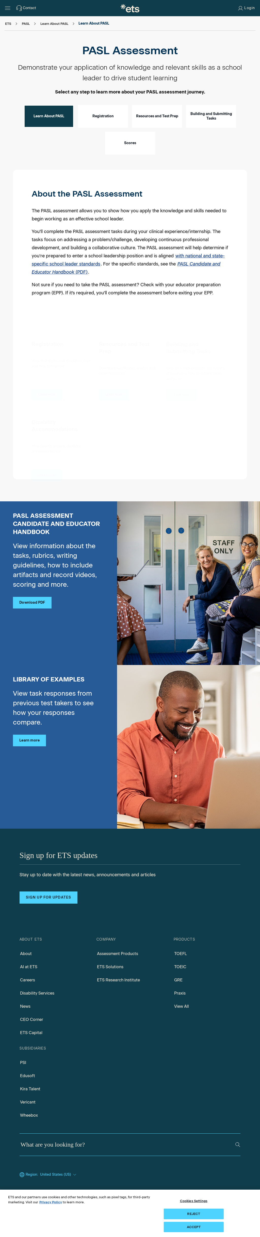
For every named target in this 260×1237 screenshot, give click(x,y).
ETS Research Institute (118, 980)
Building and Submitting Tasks (211, 116)
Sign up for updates (48, 897)
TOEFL (180, 953)
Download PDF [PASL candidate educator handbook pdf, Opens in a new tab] (32, 602)
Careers (27, 980)
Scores (130, 143)
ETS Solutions (110, 966)
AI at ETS (28, 966)
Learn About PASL (49, 116)
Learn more (29, 740)
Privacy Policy (50, 1208)
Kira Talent (30, 1089)
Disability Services (37, 993)
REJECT (193, 1220)
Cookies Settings (193, 1207)
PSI (23, 1062)
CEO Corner (31, 1019)
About (26, 953)
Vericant (28, 1102)
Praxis (180, 993)
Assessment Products (117, 953)
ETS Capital (31, 1032)
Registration (103, 116)
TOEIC (180, 966)
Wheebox (29, 1115)
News (25, 1006)
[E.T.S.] (130, 8)
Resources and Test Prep (157, 116)
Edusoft (27, 1075)
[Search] (238, 1145)
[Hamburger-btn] (8, 8)
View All (181, 1006)
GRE (178, 980)
